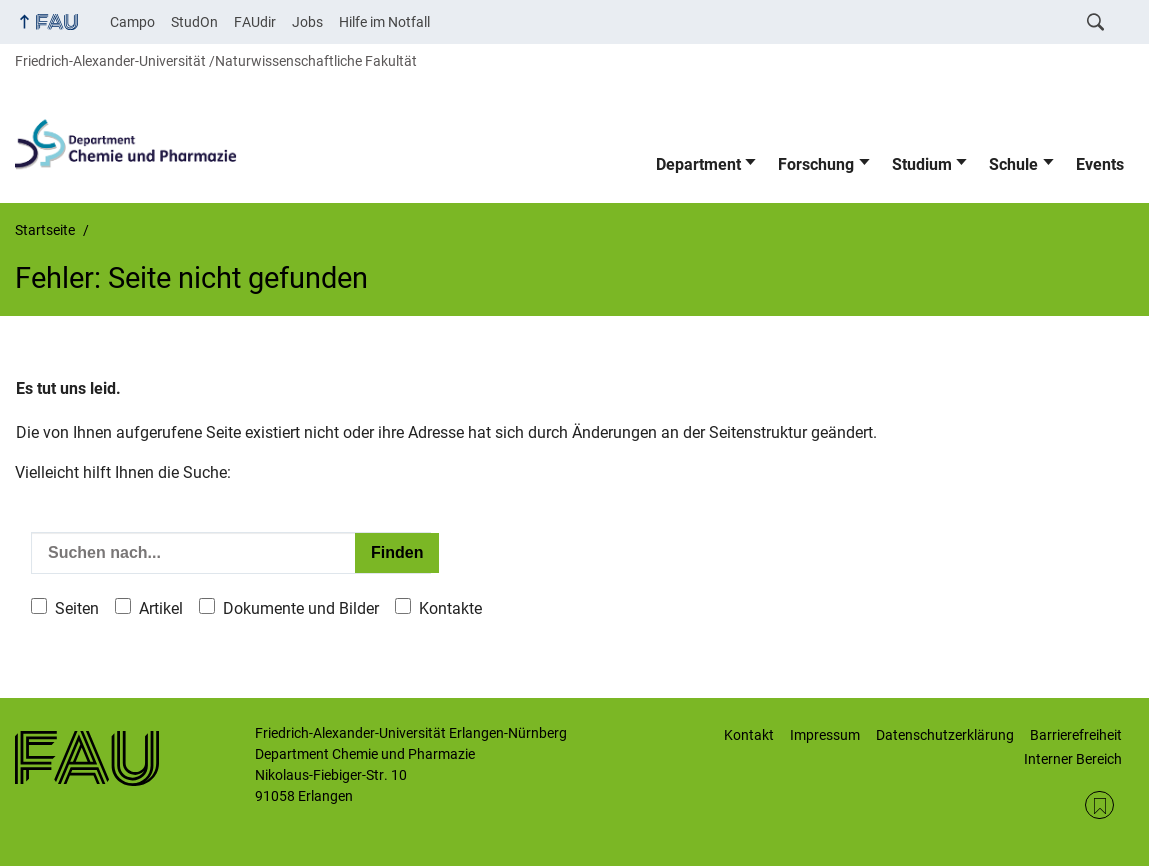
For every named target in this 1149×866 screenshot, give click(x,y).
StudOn (194, 22)
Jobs (307, 22)
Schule (1013, 164)
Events (1100, 164)
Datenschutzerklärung (945, 735)
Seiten (77, 608)
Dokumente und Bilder (301, 608)
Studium (922, 164)
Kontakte (450, 608)
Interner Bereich (1073, 759)
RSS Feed (1099, 805)
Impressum (825, 735)
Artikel (161, 608)
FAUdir (255, 22)
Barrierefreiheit (1076, 735)
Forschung (816, 164)
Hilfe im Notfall (384, 22)
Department (698, 164)
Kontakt (749, 735)
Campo (132, 22)
